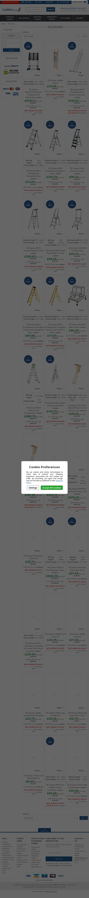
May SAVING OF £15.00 (55, 648)
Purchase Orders (22, 860)
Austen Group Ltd (51, 891)
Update (11, 50)
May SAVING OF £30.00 (55, 187)
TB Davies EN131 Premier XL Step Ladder (77, 171)
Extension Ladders (10, 18)
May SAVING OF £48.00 (33, 505)
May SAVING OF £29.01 (55, 95)
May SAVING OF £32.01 (55, 803)
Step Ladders (24, 18)
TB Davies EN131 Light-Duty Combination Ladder (55, 405)
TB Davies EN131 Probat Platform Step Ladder (33, 250)
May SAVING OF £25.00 (33, 344)
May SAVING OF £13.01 (33, 570)
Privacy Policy (6, 855)
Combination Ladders (52, 18)
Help (39, 2)
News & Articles (22, 862)
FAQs (4, 870)
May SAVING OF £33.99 (77, 187)
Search (51, 9)
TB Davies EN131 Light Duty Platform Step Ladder (55, 253)
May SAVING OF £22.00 (33, 790)
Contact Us (6, 864)
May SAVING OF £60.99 (55, 505)
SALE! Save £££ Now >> (10, 2)
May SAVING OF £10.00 (77, 648)
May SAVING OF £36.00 (77, 799)
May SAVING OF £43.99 (77, 111)
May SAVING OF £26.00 (33, 190)
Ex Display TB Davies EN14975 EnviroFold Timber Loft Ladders (77, 408)
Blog (18, 866)
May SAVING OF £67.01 (33, 426)
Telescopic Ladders (37, 18)
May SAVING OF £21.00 (55, 267)
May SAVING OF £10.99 (33, 111)
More (79, 18)
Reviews (19, 864)
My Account (63, 2)
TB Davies (11, 24)
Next (85, 36)
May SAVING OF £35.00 (77, 339)
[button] (11, 35)
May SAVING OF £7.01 (33, 727)
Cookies (5, 866)
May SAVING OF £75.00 (77, 507)
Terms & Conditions (54, 865)
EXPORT (49, 2)
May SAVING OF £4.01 (77, 727)
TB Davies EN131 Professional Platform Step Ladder (55, 171)
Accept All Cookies (52, 487)
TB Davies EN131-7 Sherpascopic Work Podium (55, 570)
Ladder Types (35, 862)
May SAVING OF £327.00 (55, 586)
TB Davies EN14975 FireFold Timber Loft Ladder (77, 491)
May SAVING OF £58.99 (33, 266)
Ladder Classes (36, 860)
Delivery (27, 2)
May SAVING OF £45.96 (77, 424)
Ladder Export (21, 849)
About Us (5, 862)
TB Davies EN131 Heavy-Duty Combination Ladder (33, 410)
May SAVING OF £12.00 (55, 727)
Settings (33, 487)
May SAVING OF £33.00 (55, 346)
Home (3, 24)
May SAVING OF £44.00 (55, 421)
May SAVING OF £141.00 (33, 664)
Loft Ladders (65, 18)
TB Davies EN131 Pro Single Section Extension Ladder (55, 787)
